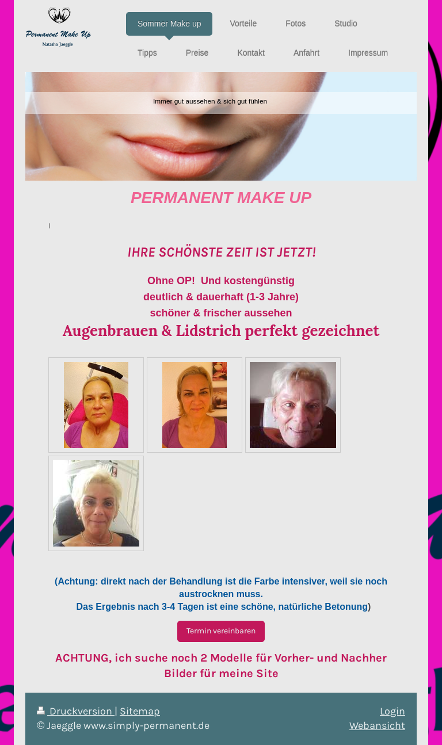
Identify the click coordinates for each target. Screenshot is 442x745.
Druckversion (76, 711)
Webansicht (377, 725)
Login (392, 711)
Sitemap (140, 711)
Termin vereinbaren (221, 631)
